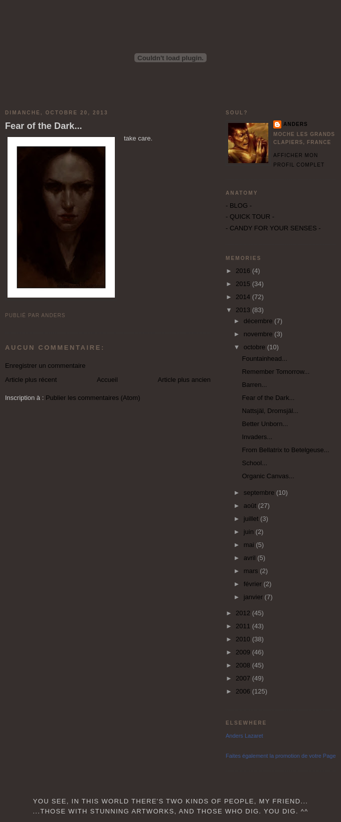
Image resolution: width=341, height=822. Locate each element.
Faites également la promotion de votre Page (281, 756)
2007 (244, 678)
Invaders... (257, 437)
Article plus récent (31, 379)
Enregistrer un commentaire (45, 365)
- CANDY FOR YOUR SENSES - (273, 228)
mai (250, 545)
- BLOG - (239, 205)
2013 (244, 310)
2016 (244, 271)
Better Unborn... (265, 424)
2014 (244, 297)
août (251, 505)
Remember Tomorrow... (275, 371)
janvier (254, 597)
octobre (255, 347)
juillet (252, 518)
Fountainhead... (264, 358)
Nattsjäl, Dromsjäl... (270, 411)
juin (250, 531)
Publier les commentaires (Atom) (93, 397)
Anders (295, 124)
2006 (244, 691)
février (254, 584)
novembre (259, 334)
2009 (244, 652)
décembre (259, 321)
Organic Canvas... (268, 476)
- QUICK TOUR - (250, 216)
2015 (244, 284)
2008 (244, 665)
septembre (260, 492)
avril (250, 558)
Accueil (107, 379)
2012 (244, 613)
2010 (244, 639)
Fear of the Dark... (43, 126)
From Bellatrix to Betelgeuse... (285, 450)
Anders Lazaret (244, 736)
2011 (244, 626)
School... (254, 463)
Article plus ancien (184, 379)
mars (252, 571)
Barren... (254, 384)
